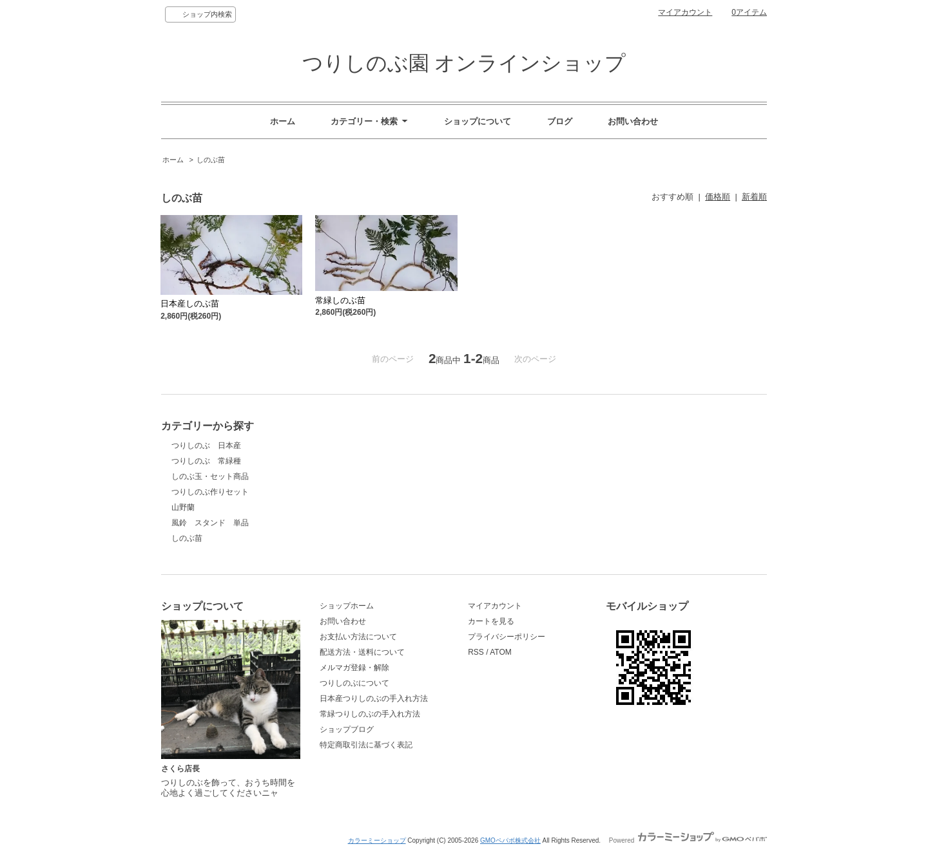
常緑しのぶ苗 (340, 300)
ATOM (501, 652)
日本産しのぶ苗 (189, 303)
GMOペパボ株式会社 (510, 840)
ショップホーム (347, 605)
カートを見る (491, 621)
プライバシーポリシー (506, 636)
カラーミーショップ (377, 840)
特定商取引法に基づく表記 (366, 744)
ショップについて (477, 121)
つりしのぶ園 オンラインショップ (464, 63)
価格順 (717, 197)
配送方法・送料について (362, 652)
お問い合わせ (633, 121)
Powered (688, 840)
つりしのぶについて (354, 683)
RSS (476, 652)
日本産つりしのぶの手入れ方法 (374, 698)
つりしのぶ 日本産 (206, 445)
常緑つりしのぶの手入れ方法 (370, 713)
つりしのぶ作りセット (210, 491)
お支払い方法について (358, 636)
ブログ (559, 121)
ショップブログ (347, 729)
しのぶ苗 (211, 160)
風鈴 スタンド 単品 (210, 522)
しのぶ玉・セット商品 (210, 476)
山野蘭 (183, 507)
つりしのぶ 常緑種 (206, 460)
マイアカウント (685, 12)
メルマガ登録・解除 (354, 667)
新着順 (754, 197)
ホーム (282, 121)
